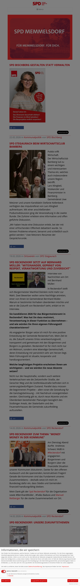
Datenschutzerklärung (35, 566)
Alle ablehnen (6, 581)
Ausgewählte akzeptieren (39, 581)
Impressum (65, 566)
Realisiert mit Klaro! (73, 584)
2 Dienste (10, 576)
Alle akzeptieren (73, 581)
